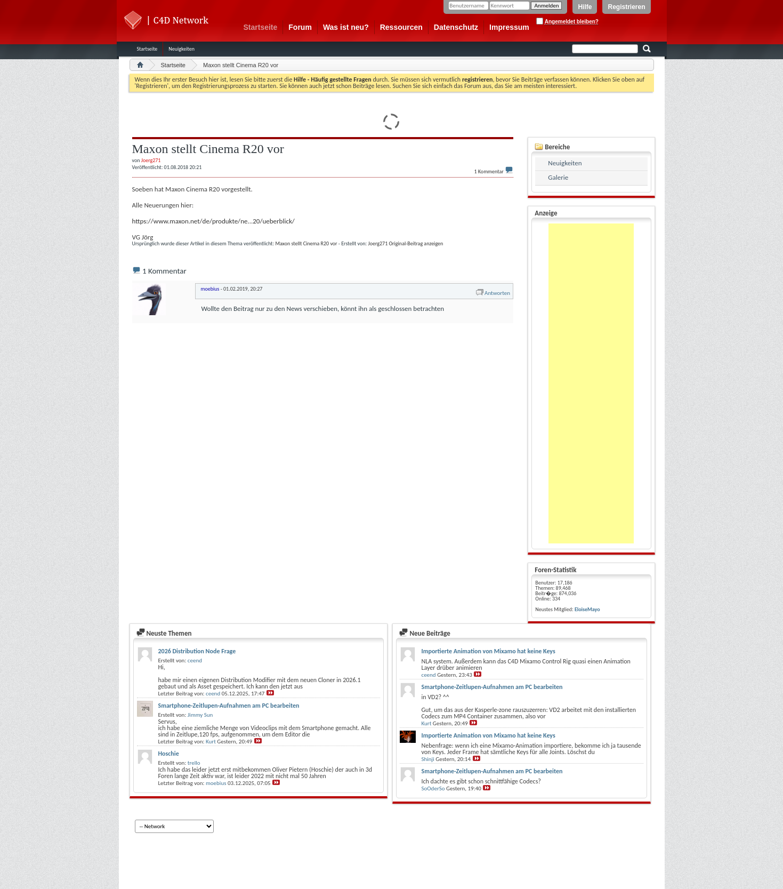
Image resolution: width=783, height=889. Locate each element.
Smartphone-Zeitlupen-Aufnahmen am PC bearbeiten (229, 705)
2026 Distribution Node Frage (197, 651)
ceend (195, 660)
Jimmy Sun (200, 714)
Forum (300, 27)
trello (194, 762)
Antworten (492, 293)
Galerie (558, 177)
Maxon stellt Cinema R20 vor (306, 243)
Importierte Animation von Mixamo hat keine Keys (488, 651)
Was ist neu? (346, 27)
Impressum (509, 27)
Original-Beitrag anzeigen (416, 243)
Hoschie (168, 753)
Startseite (261, 27)
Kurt (211, 741)
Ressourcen (401, 27)
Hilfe (585, 7)
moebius (216, 783)
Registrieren (626, 7)
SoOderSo (433, 788)
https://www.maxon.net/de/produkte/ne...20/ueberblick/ (213, 221)
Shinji (427, 759)
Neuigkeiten (181, 48)
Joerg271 (378, 243)
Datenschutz (456, 27)
